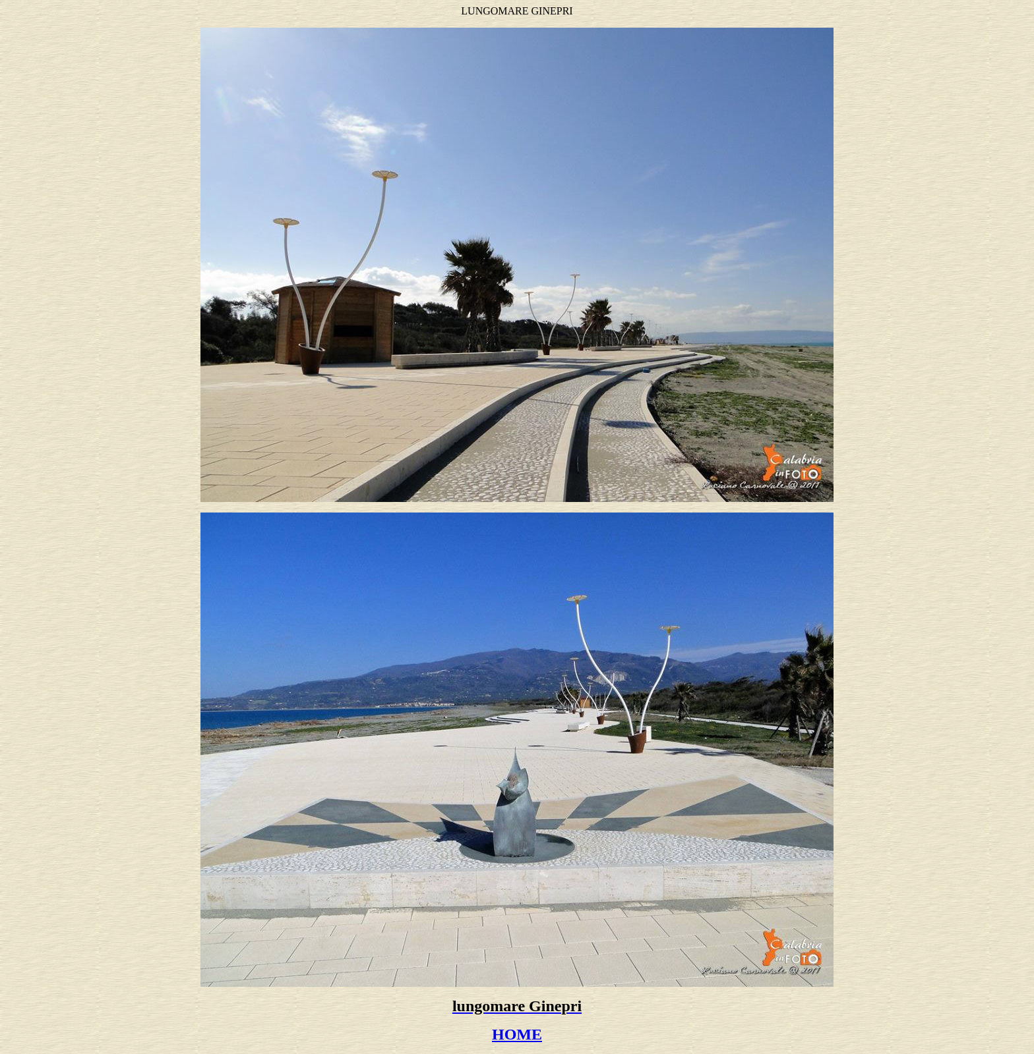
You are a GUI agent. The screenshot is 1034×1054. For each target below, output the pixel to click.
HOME (517, 1034)
